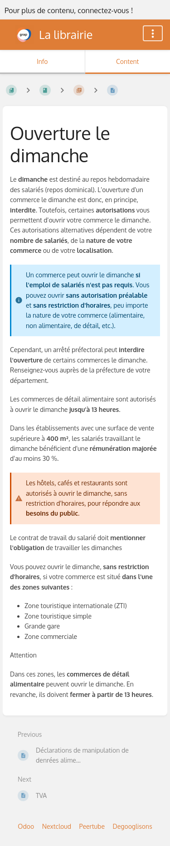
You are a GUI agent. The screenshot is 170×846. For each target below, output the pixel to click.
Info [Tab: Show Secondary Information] (42, 61)
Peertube (92, 826)
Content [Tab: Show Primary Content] (127, 61)
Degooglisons (132, 826)
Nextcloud (56, 826)
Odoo (26, 826)
